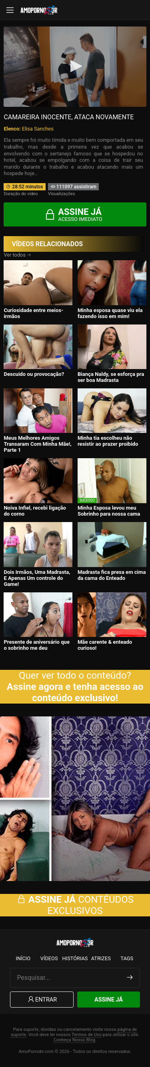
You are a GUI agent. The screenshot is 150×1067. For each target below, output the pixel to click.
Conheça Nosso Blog (74, 1040)
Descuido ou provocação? (34, 374)
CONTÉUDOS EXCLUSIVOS (75, 905)
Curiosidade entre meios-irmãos (33, 313)
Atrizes (101, 958)
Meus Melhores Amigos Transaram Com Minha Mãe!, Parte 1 (37, 444)
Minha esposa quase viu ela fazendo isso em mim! (110, 313)
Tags (126, 958)
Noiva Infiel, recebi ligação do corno (35, 511)
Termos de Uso (87, 1034)
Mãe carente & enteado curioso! (105, 645)
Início (23, 958)
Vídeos (49, 958)
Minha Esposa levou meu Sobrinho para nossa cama (109, 511)
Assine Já (108, 999)
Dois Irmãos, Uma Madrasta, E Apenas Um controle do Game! (37, 578)
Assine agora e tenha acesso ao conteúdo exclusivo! (75, 692)
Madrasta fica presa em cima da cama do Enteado (112, 575)
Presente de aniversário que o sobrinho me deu (37, 645)
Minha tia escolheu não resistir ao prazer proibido (108, 441)
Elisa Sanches (38, 129)
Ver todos (17, 255)
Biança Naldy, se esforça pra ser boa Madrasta (111, 377)
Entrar (42, 1000)
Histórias (75, 958)
